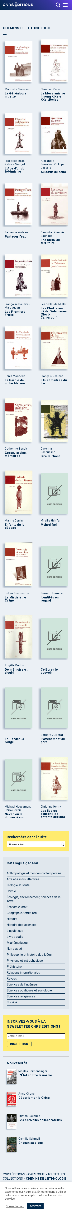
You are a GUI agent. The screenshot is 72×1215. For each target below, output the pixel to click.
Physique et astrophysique (25, 960)
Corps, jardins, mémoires (16, 454)
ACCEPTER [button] (35, 1206)
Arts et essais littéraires (23, 879)
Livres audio (15, 937)
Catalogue (36, 1174)
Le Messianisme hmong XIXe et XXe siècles (53, 96)
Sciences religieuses (21, 996)
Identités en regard (50, 599)
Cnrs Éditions (14, 1174)
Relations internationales (23, 972)
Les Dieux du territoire (50, 242)
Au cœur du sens (53, 172)
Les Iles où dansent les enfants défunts (53, 814)
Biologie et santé (18, 885)
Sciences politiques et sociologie (29, 990)
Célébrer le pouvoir (49, 671)
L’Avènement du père (53, 741)
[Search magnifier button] (62, 844)
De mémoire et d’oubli (16, 671)
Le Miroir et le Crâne (15, 599)
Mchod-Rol (49, 524)
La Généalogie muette (15, 95)
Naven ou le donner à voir (15, 816)
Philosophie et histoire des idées (29, 954)
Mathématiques (17, 943)
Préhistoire (14, 966)
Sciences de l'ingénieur (22, 984)
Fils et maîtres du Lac (54, 382)
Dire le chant (50, 456)
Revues (12, 978)
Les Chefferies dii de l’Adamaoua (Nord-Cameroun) (54, 313)
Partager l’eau (15, 236)
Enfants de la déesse (14, 526)
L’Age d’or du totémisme (14, 170)
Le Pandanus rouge (14, 741)
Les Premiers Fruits (15, 313)
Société (12, 1002)
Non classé (14, 948)
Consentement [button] (15, 1206)
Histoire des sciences (21, 925)
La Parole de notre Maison (15, 382)
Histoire (12, 919)
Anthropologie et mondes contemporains (34, 873)
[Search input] (33, 844)
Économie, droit (17, 907)
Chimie (11, 891)
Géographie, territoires (22, 913)
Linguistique (15, 931)
